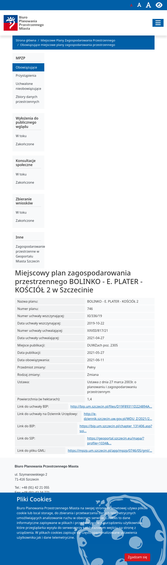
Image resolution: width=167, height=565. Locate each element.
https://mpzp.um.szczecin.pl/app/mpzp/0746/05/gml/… (110, 450)
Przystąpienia (26, 75)
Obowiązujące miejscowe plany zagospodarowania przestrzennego (67, 45)
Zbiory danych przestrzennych (27, 99)
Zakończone (25, 144)
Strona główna (26, 40)
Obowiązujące (26, 67)
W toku (21, 136)
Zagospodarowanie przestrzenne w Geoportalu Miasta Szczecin (30, 253)
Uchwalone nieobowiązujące (28, 86)
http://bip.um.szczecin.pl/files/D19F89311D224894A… (111, 406)
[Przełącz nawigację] (158, 23)
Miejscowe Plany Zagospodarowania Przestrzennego (78, 40)
